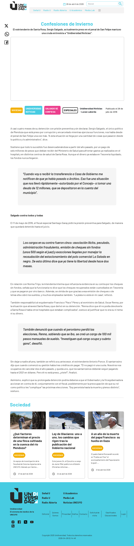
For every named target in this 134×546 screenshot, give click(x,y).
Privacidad (66, 514)
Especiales (70, 110)
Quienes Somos (55, 514)
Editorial (45, 514)
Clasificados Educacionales (111, 514)
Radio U (47, 10)
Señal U (36, 10)
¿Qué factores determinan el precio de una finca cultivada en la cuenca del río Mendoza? (27, 441)
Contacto (83, 514)
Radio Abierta (60, 10)
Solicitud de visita (94, 514)
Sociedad (17, 110)
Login (123, 514)
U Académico (76, 10)
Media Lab (90, 10)
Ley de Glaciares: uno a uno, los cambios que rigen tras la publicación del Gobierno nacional (67, 441)
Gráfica (75, 514)
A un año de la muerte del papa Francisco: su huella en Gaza (105, 437)
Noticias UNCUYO (72, 502)
